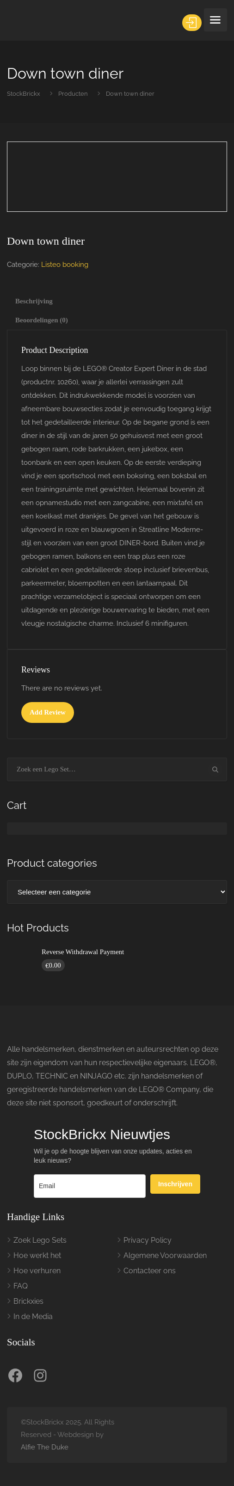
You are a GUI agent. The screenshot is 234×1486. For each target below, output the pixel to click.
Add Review (48, 712)
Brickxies (28, 1301)
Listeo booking (64, 264)
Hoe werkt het (37, 1255)
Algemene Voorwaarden (165, 1255)
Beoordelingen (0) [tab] (41, 320)
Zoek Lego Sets (40, 1240)
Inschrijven (175, 1184)
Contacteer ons (149, 1270)
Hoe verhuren (37, 1270)
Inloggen (192, 22)
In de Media (33, 1316)
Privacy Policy (147, 1240)
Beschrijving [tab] (34, 301)
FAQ (20, 1286)
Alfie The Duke (44, 1447)
